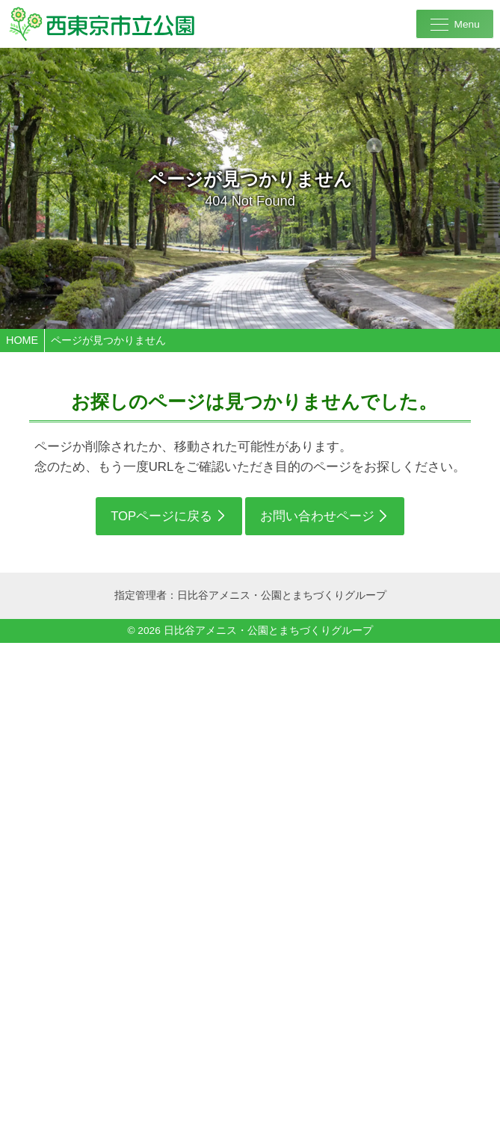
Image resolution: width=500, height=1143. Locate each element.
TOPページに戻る (161, 516)
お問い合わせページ (317, 516)
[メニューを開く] (455, 24)
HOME (22, 340)
